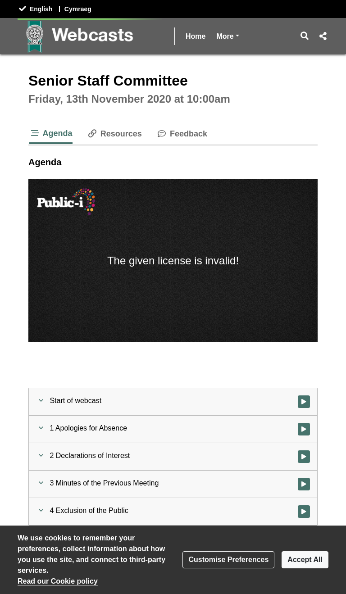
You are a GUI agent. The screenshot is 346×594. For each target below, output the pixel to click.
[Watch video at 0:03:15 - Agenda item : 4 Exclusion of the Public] (304, 511)
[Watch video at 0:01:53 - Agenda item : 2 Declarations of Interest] (304, 456)
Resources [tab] (114, 133)
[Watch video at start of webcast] (304, 401)
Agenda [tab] (51, 133)
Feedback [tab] (181, 133)
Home (195, 36)
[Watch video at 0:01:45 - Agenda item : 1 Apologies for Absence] (304, 429)
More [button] (227, 35)
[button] (304, 36)
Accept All (305, 559)
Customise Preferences (228, 559)
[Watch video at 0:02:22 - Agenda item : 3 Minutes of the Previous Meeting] (304, 484)
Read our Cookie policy (58, 581)
